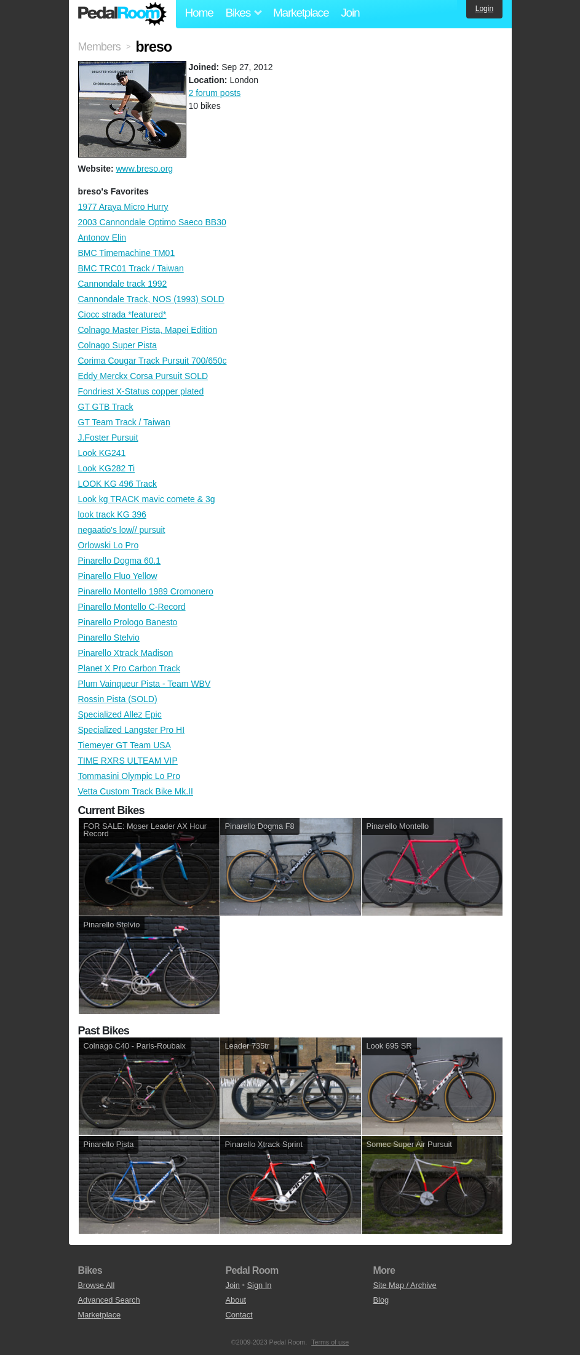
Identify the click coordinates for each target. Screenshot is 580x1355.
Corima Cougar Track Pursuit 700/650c (152, 361)
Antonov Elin (102, 237)
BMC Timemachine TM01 (126, 253)
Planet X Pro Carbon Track (129, 668)
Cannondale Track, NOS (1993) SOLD (151, 299)
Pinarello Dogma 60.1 (119, 561)
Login (484, 8)
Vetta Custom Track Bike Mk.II (136, 791)
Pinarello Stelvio (109, 637)
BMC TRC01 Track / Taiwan (131, 268)
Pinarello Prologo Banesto (128, 622)
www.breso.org (144, 169)
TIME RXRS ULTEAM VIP (128, 760)
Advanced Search (109, 1300)
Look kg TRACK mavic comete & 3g (146, 499)
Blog (381, 1300)
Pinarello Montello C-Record (132, 607)
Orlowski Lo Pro (108, 545)
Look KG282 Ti (106, 468)
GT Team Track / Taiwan (124, 422)
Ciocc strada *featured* (122, 314)
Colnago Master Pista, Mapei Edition (147, 330)
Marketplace (300, 12)
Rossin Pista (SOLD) (117, 699)
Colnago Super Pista (117, 345)
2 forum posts (215, 93)
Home (199, 12)
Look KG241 (102, 453)
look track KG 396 (112, 514)
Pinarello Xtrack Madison (125, 653)
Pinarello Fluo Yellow (117, 576)
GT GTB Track (105, 407)
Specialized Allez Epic (120, 714)
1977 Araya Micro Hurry (123, 207)
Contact (239, 1314)
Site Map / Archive (405, 1285)
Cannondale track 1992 (122, 284)
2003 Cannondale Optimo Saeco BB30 (152, 222)
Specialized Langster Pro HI (131, 730)
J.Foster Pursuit (108, 437)
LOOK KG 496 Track (117, 484)
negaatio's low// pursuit (121, 530)
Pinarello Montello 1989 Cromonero (145, 591)
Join (350, 12)
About (236, 1300)
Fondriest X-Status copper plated (141, 391)
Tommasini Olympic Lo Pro (129, 776)
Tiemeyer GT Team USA (124, 745)
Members (99, 47)
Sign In (259, 1285)
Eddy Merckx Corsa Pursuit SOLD (143, 376)
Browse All (96, 1285)
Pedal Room (122, 14)
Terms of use (330, 1342)
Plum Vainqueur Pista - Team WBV (144, 684)
